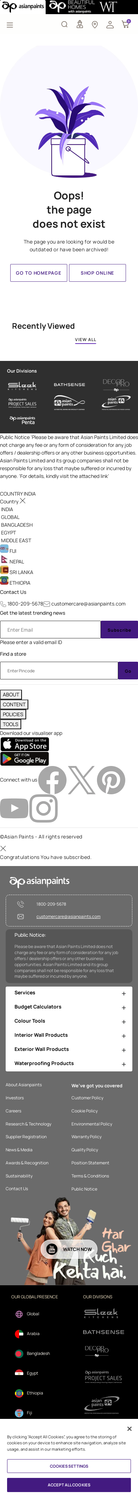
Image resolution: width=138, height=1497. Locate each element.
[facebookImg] (53, 779)
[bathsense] (69, 385)
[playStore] (24, 758)
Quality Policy (84, 1150)
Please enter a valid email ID (31, 642)
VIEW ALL (85, 340)
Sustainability (19, 1176)
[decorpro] (103, 1351)
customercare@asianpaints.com (88, 603)
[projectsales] (103, 1377)
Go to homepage (38, 273)
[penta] (22, 420)
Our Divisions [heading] (22, 371)
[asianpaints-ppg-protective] (116, 402)
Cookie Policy (84, 1111)
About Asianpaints (24, 1085)
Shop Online (97, 273)
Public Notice (84, 1189)
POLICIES (13, 714)
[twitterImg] (82, 779)
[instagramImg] (43, 808)
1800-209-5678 (25, 603)
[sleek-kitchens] (22, 385)
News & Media (19, 1150)
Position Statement (90, 1163)
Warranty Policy (86, 1137)
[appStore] (24, 744)
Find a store (13, 653)
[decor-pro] (116, 385)
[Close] (129, 1429)
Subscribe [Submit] (119, 630)
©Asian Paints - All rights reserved (41, 836)
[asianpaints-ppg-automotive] (69, 402)
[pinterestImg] (111, 779)
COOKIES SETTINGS (69, 1466)
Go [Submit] (128, 671)
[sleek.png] (103, 1312)
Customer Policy (87, 1098)
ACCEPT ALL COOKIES (69, 1484)
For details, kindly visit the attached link (64, 476)
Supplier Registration (26, 1137)
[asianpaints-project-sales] (22, 402)
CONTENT (14, 704)
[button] (110, 24)
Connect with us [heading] (18, 779)
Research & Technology (28, 1124)
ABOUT (11, 694)
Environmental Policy (91, 1124)
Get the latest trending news (32, 612)
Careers (13, 1111)
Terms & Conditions (90, 1176)
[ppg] (103, 1405)
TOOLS (10, 724)
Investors (15, 1098)
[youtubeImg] (14, 808)
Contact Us (13, 592)
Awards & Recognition (27, 1163)
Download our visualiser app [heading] (31, 733)
